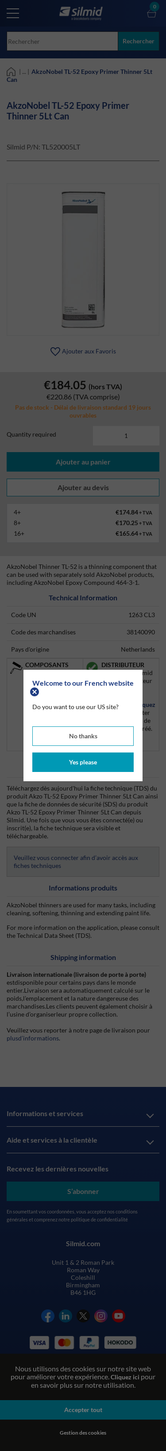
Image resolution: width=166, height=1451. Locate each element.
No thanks (83, 736)
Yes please (83, 762)
